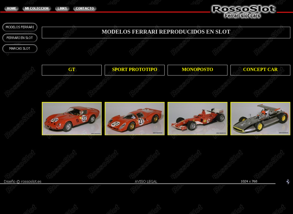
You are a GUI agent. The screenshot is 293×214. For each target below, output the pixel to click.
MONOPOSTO (197, 69)
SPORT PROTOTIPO (134, 69)
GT (71, 69)
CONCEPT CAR (260, 69)
